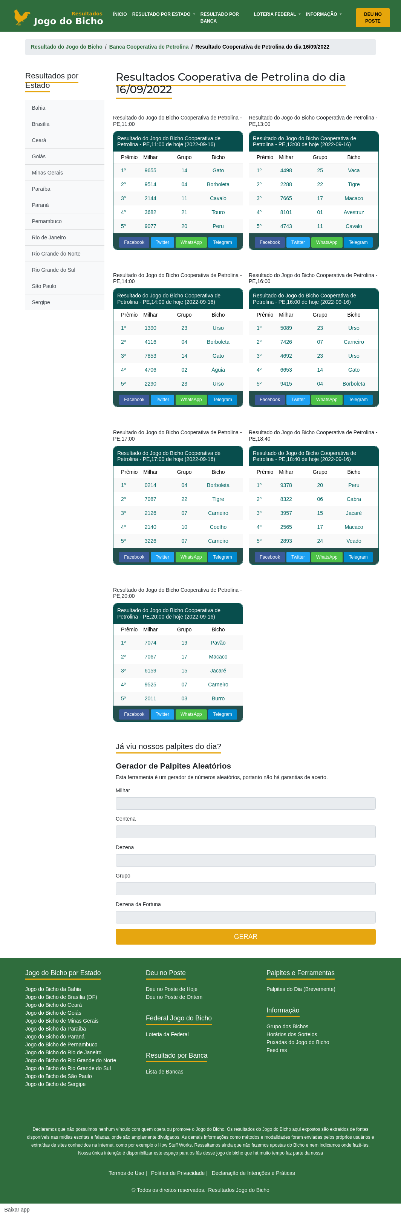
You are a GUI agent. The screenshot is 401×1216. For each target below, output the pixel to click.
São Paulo (44, 286)
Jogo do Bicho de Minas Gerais (62, 1021)
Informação (322, 14)
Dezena (125, 847)
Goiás (39, 156)
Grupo (123, 876)
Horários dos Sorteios (291, 1034)
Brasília (41, 124)
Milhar (123, 790)
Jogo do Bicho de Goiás (53, 1013)
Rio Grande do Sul (53, 270)
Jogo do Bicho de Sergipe (55, 1084)
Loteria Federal (275, 14)
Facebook (134, 242)
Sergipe (41, 302)
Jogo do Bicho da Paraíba (55, 1029)
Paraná (40, 205)
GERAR (245, 936)
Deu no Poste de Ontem (174, 997)
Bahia (39, 108)
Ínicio (121, 14)
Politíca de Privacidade (178, 1173)
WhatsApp (191, 242)
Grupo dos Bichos (287, 1026)
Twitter (162, 242)
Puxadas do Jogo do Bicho (297, 1042)
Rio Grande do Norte (56, 254)
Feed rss (276, 1050)
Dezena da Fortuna (138, 904)
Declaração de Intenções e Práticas (253, 1173)
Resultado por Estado (162, 14)
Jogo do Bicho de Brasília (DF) (61, 997)
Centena (126, 819)
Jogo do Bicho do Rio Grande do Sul (68, 1068)
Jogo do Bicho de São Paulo (58, 1076)
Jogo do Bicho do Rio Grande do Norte (70, 1060)
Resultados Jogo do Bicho (238, 1190)
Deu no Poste (373, 18)
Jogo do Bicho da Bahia (53, 989)
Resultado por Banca (219, 18)
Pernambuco (47, 221)
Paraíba (41, 189)
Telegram (222, 242)
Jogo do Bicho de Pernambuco (61, 1044)
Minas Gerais (47, 173)
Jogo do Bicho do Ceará (53, 1005)
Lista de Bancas (165, 1072)
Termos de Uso (126, 1173)
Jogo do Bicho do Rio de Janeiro (63, 1052)
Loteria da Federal (167, 1034)
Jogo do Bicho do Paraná (54, 1037)
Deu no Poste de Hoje (171, 989)
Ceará (39, 140)
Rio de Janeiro (49, 237)
